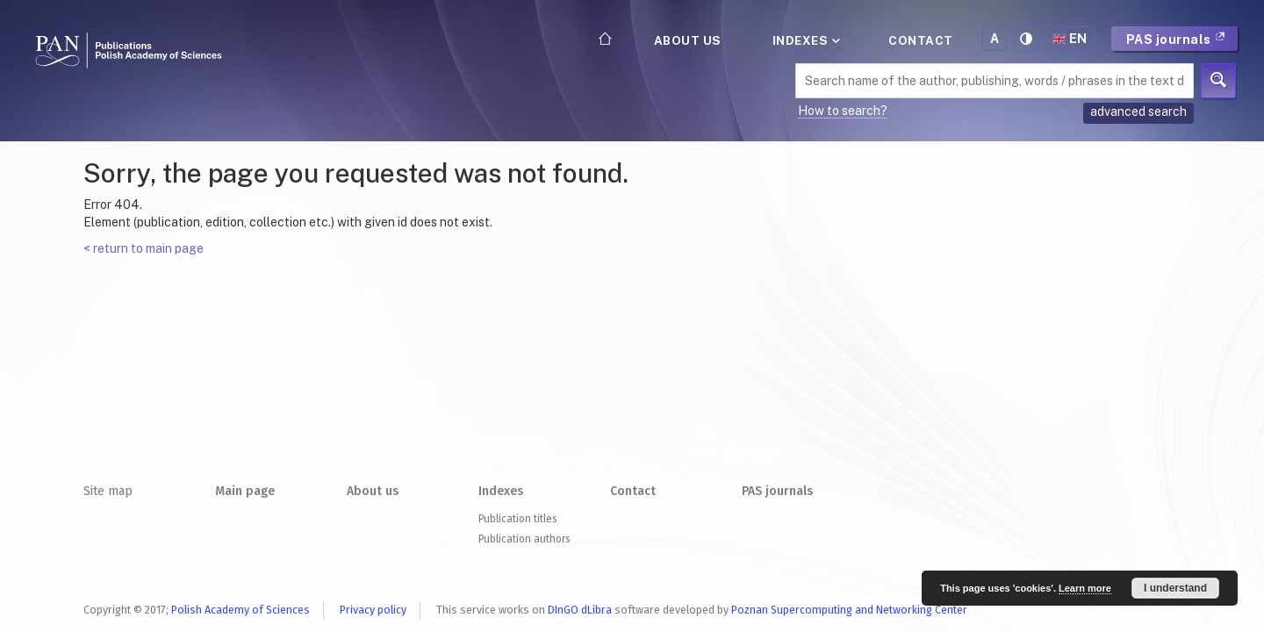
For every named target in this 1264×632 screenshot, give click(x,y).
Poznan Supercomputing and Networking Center (849, 609)
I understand (1175, 588)
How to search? (842, 111)
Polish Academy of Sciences (240, 609)
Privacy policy (373, 609)
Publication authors (524, 539)
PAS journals (1176, 39)
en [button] (1070, 39)
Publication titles (517, 519)
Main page (245, 491)
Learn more (1085, 588)
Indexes (804, 40)
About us (688, 40)
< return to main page (143, 248)
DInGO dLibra (580, 609)
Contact (920, 40)
